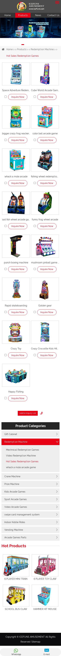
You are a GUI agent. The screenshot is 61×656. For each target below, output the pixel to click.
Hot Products (13, 546)
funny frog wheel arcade (45, 219)
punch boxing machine (16, 262)
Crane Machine (12, 476)
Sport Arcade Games (15, 499)
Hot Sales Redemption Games (22, 56)
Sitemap (35, 641)
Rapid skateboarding (16, 305)
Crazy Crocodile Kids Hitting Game (45, 348)
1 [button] (22, 44)
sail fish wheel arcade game (16, 219)
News (38, 15)
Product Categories (30, 426)
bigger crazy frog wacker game (16, 133)
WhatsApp (16, 654)
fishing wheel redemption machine (45, 176)
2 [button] (28, 44)
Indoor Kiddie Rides (14, 522)
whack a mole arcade (16, 176)
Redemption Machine (42, 49)
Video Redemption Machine (21, 455)
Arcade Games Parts (15, 537)
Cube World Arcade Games (45, 90)
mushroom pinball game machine (45, 262)
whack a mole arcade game (21, 467)
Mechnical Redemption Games (22, 449)
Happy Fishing (16, 391)
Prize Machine (11, 484)
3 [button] (33, 44)
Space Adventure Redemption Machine (16, 90)
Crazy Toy (16, 348)
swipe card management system (22, 514)
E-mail (47, 654)
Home (7, 15)
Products (23, 15)
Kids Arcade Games (14, 491)
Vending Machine (13, 530)
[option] (30, 28)
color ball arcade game (45, 133)
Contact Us (53, 15)
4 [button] (38, 44)
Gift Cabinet (10, 434)
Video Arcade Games (15, 507)
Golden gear (45, 305)
